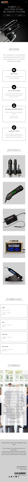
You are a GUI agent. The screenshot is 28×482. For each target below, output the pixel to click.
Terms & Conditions (18, 442)
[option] (14, 406)
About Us (7, 442)
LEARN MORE (8, 15)
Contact (11, 442)
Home (3, 442)
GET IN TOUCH (20, 15)
